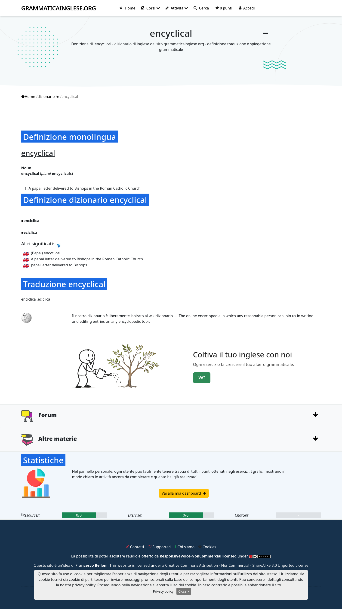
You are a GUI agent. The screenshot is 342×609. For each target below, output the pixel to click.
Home (127, 8)
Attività (177, 8)
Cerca (201, 8)
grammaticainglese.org (58, 8)
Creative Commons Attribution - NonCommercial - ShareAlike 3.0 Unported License (236, 565)
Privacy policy (163, 591)
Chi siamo (184, 546)
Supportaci (159, 546)
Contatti (135, 546)
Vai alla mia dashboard (184, 493)
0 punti (224, 8)
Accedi (247, 8)
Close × (183, 591)
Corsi (150, 8)
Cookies (207, 546)
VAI (202, 377)
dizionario (46, 96)
